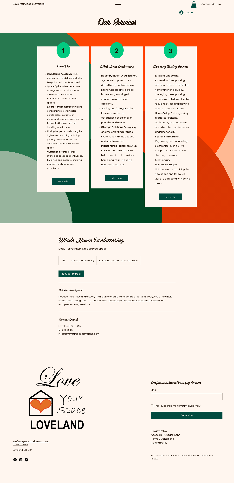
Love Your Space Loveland (29, 4)
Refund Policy (159, 442)
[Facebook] (15, 460)
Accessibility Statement (165, 435)
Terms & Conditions (162, 439)
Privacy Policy (159, 431)
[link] (71, 273)
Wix (156, 458)
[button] (194, 4)
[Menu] (118, 3)
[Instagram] (21, 460)
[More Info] (63, 181)
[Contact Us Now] (204, 4)
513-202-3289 (20, 444)
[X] (26, 460)
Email (155, 390)
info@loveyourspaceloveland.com (31, 441)
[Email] (185, 396)
